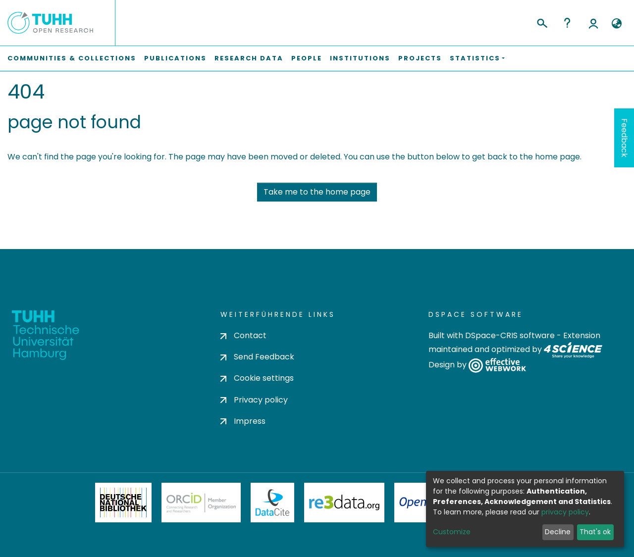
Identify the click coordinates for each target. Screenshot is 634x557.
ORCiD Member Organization (201, 502)
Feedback (624, 137)
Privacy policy (254, 399)
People (306, 58)
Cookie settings (257, 378)
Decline (558, 532)
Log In (593, 23)
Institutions (360, 58)
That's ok (595, 532)
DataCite (273, 502)
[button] (616, 24)
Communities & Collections (71, 58)
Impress (242, 421)
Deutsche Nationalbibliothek (123, 502)
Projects (420, 58)
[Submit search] (541, 22)
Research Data (248, 58)
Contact (243, 335)
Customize (452, 532)
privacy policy (565, 512)
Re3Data (344, 502)
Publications (175, 58)
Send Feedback (257, 356)
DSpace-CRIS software (510, 335)
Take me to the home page (317, 192)
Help (567, 23)
